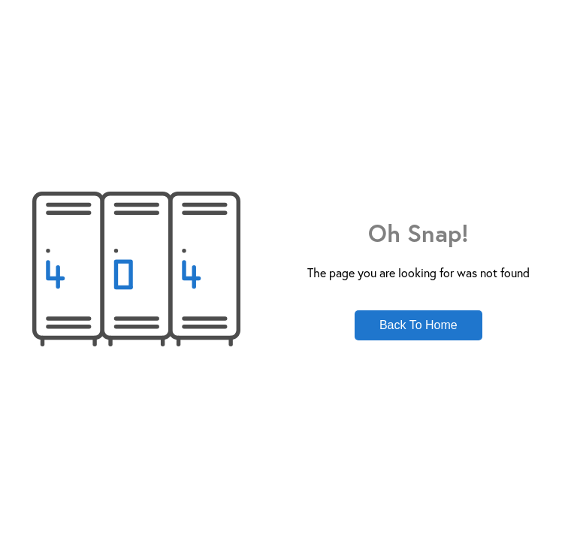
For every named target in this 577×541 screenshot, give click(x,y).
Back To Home (418, 325)
